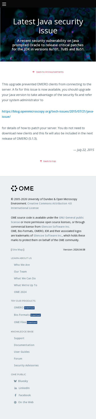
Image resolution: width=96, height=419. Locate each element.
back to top (48, 161)
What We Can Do (25, 278)
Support (19, 338)
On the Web (23, 402)
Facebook (22, 395)
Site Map (17, 249)
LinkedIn (22, 388)
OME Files (25, 322)
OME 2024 (20, 292)
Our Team (20, 271)
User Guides (21, 352)
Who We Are (22, 264)
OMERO (24, 307)
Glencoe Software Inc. (55, 226)
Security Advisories (26, 365)
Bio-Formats (27, 315)
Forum (18, 358)
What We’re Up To (25, 285)
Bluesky (21, 381)
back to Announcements (48, 71)
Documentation (24, 345)
